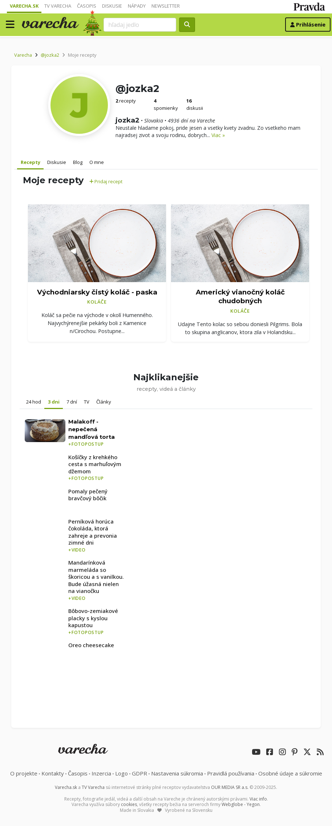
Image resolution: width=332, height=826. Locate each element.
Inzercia (101, 773)
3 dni (54, 401)
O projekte (23, 773)
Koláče (97, 301)
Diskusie (112, 6)
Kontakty (52, 773)
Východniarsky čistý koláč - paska (97, 292)
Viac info (258, 799)
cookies (129, 804)
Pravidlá (230, 773)
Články (103, 401)
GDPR (139, 773)
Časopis (86, 6)
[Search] (140, 25)
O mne (96, 162)
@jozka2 (50, 55)
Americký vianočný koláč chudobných (240, 296)
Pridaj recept (105, 181)
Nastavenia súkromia (177, 773)
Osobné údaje (290, 773)
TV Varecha (57, 6)
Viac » (218, 135)
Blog (77, 162)
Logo (121, 773)
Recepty (30, 162)
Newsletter (165, 6)
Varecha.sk (24, 6)
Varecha (23, 55)
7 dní (71, 401)
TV (86, 401)
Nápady (137, 6)
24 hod (33, 401)
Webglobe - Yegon (241, 804)
